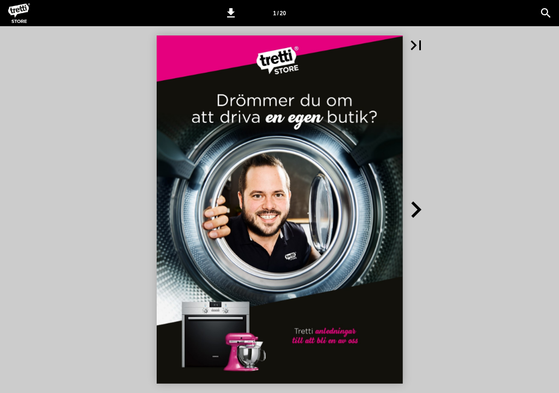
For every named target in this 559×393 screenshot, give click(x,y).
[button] (231, 13)
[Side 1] (279, 13)
